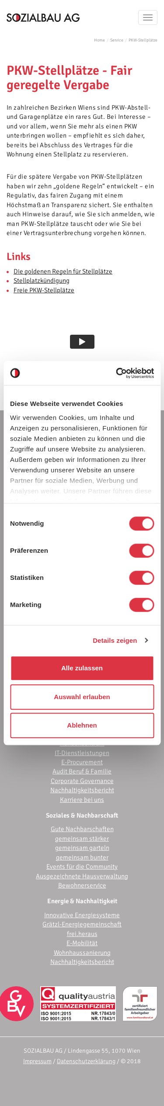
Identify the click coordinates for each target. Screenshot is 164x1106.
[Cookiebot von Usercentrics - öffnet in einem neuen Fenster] (117, 373)
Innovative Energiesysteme (82, 915)
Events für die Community (82, 866)
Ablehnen (82, 725)
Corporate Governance (82, 781)
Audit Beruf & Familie (82, 771)
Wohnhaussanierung (82, 953)
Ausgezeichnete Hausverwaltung (82, 876)
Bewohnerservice (82, 885)
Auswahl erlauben (82, 696)
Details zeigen (115, 640)
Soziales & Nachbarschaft (82, 815)
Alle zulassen (82, 668)
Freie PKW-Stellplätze (44, 290)
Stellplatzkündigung (42, 280)
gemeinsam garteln (82, 848)
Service (116, 40)
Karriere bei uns (82, 800)
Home (99, 40)
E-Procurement (82, 762)
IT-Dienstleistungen (82, 753)
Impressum (37, 1061)
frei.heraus (82, 934)
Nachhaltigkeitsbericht (82, 790)
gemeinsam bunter (82, 857)
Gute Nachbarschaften (82, 829)
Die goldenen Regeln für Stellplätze (63, 271)
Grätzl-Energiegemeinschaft (82, 924)
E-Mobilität (82, 943)
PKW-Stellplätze (143, 40)
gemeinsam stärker (82, 839)
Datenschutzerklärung (86, 1061)
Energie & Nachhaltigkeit (82, 901)
